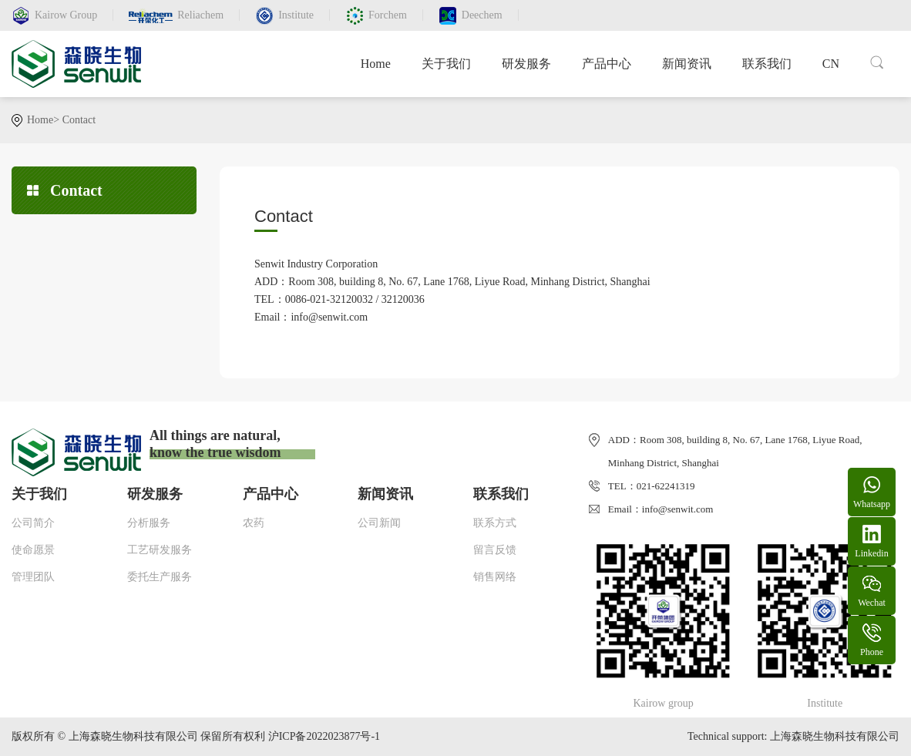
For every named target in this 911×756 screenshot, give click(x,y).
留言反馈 (494, 550)
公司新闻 (379, 523)
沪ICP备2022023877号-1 (324, 736)
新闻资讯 (686, 63)
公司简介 (33, 523)
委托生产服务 (159, 577)
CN (830, 63)
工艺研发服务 (159, 550)
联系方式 (494, 523)
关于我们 (446, 63)
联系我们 (767, 63)
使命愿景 (33, 550)
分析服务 (148, 523)
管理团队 (33, 577)
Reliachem (200, 15)
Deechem (482, 15)
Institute (296, 15)
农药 (253, 523)
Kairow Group (66, 15)
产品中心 (606, 63)
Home (376, 63)
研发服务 (526, 63)
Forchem (387, 15)
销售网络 (494, 577)
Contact (79, 120)
